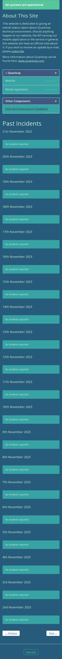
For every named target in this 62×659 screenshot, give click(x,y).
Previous (11, 633)
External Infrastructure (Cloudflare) (26, 109)
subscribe (17, 51)
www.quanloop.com (31, 61)
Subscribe (31, 652)
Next (53, 633)
